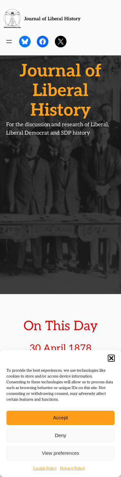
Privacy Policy (72, 468)
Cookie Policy (45, 468)
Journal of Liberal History (52, 19)
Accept (60, 417)
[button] (111, 358)
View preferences (60, 453)
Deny (60, 435)
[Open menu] (9, 41)
